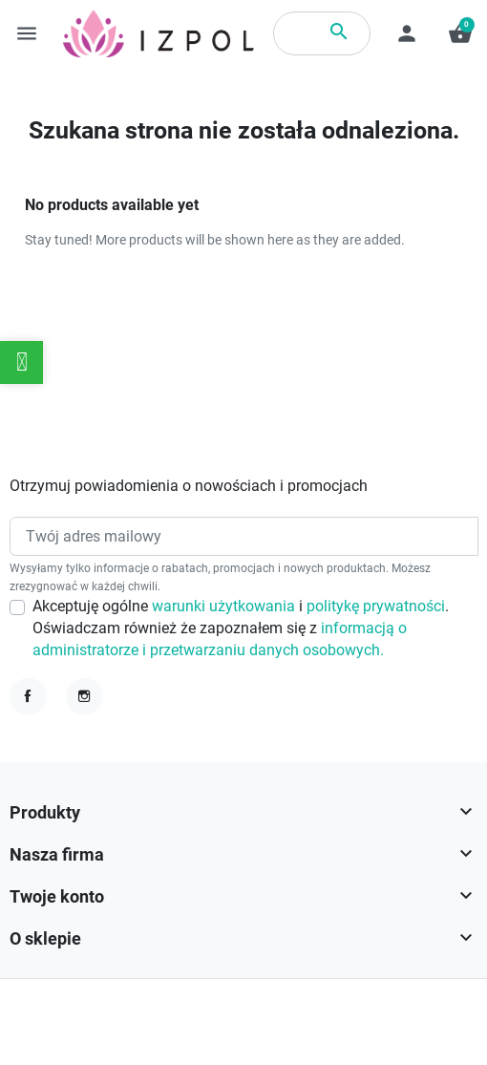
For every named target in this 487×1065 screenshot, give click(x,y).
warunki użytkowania (225, 606)
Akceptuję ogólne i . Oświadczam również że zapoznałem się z (240, 629)
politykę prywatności (376, 606)
